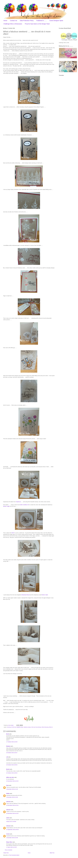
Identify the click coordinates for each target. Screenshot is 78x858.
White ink (51, 727)
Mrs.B (7, 734)
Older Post (52, 852)
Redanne (8, 746)
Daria (7, 785)
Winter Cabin (45, 594)
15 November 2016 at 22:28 (12, 781)
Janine (7, 817)
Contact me (13, 20)
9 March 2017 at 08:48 (11, 821)
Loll (7, 757)
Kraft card (33, 727)
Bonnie (8, 769)
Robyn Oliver (9, 842)
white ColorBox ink (24, 504)
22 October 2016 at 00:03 (11, 772)
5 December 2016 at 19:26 (12, 797)
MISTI (13, 532)
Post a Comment (8, 850)
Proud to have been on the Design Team (37, 24)
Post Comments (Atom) (14, 855)
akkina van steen (10, 777)
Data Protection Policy (27, 20)
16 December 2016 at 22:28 (12, 805)
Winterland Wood (25, 594)
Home (5, 20)
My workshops (38, 727)
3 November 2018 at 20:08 (12, 837)
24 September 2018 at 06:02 (12, 829)
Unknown (8, 801)
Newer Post (5, 852)
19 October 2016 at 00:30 (11, 764)
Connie (8, 834)
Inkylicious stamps (27, 727)
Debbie (8, 793)
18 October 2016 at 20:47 (11, 752)
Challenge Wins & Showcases (12, 24)
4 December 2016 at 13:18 (12, 789)
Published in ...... (41, 20)
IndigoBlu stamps (19, 727)
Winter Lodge (6, 506)
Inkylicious (18, 501)
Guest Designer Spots (56, 20)
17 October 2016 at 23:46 (11, 741)
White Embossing (45, 727)
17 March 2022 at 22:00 (11, 847)
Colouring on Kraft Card (11, 727)
